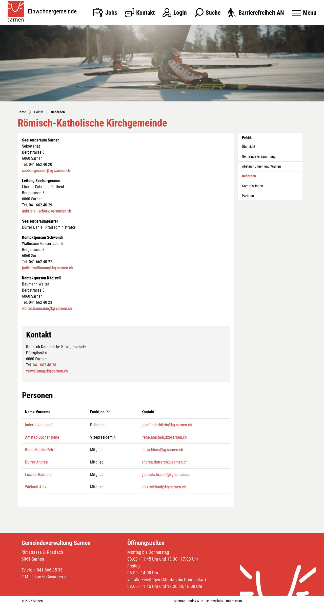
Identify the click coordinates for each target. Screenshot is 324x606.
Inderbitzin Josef (39, 424)
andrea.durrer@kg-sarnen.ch (164, 462)
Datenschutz (214, 601)
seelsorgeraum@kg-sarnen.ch (46, 170)
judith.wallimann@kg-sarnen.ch (47, 267)
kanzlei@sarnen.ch (52, 576)
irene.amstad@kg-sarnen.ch (164, 437)
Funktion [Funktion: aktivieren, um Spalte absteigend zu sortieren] (97, 411)
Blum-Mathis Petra (40, 449)
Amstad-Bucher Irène (42, 437)
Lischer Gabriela (38, 474)
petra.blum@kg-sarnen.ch (162, 449)
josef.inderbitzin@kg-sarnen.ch (166, 424)
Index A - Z (195, 601)
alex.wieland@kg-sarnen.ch (163, 487)
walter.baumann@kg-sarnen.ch (47, 308)
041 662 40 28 (44, 365)
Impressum (234, 601)
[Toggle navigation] (304, 12)
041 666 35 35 (50, 570)
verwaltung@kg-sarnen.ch (47, 371)
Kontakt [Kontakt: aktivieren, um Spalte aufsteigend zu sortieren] (147, 411)
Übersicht (248, 147)
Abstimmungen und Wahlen (261, 166)
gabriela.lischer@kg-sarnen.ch (46, 211)
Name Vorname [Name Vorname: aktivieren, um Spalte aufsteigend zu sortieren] (37, 411)
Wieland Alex (35, 487)
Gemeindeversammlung (259, 156)
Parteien (248, 196)
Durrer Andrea (36, 462)
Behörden (253, 177)
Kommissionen (252, 186)
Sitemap (180, 601)
